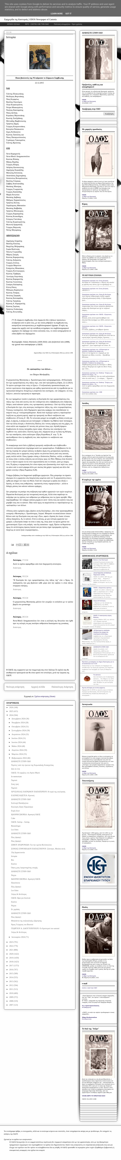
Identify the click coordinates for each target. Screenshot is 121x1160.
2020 (11, 954)
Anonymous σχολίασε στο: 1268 (92, 392)
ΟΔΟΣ (84, 99)
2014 (11, 977)
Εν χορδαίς (15, 909)
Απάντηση (17, 568)
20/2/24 (25, 617)
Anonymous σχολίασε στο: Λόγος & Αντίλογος (96, 294)
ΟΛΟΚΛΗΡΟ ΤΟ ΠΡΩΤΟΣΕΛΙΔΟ (93, 1096)
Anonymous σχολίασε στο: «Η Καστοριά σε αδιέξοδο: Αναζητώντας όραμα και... (95, 350)
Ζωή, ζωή (15, 784)
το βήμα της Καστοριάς (89, 101)
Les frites (14, 830)
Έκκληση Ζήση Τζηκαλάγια (22, 807)
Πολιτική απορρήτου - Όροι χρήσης (68, 24)
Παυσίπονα (15, 883)
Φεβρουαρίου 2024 (19, 758)
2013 (11, 981)
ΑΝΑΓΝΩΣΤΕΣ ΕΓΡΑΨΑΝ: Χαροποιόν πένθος (102, 573)
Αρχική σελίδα (38, 687)
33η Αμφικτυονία (18, 852)
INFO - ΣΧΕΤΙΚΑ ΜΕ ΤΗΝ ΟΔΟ (37, 24)
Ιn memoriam (16, 777)
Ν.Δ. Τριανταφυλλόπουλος (90, 1005)
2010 (11, 993)
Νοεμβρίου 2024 (18, 723)
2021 (11, 950)
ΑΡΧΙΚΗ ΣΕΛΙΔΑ (13, 24)
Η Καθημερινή (86, 1007)
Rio (12, 860)
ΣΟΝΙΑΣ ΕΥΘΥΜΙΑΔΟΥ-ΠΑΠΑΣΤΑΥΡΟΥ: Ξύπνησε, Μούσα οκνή (38, 849)
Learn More (57, 14)
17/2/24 (25, 560)
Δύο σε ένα (15, 769)
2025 (11, 711)
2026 (11, 707)
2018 (11, 962)
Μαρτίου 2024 (17, 754)
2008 (11, 1001)
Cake (13, 818)
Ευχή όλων (15, 811)
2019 (11, 958)
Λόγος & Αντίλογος (18, 894)
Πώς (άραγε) (16, 837)
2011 (11, 989)
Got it (68, 14)
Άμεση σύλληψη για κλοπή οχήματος (93, 687)
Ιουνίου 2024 (17, 742)
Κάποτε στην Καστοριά (100, 560)
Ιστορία (14, 856)
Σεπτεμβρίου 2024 (19, 730)
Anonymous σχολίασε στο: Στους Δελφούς (95, 280)
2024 (11, 715)
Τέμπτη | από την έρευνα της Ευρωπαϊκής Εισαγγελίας (32, 765)
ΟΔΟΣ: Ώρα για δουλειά (20, 898)
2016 (11, 970)
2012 (11, 985)
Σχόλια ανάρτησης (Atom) (44, 696)
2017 (11, 966)
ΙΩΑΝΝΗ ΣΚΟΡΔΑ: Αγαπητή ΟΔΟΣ (25, 814)
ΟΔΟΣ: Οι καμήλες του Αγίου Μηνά (25, 773)
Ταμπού (14, 780)
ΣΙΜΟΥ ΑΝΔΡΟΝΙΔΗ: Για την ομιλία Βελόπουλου (31, 845)
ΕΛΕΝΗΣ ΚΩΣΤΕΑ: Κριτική (22, 795)
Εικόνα (14, 864)
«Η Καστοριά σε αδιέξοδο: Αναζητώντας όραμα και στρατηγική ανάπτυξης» (101, 632)
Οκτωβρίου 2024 (18, 727)
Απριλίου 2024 (18, 750)
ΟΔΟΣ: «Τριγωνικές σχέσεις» (102, 587)
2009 (11, 997)
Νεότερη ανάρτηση (15, 687)
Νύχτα (13, 875)
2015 (11, 973)
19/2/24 (25, 576)
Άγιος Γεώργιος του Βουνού (22, 925)
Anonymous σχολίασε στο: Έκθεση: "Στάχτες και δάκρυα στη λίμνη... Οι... (97, 373)
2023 (11, 942)
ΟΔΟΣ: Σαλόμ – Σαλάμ (20, 822)
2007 (11, 1005)
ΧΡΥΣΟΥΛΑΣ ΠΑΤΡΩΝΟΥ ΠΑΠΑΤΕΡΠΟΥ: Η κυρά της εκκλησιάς (38, 792)
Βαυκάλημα (15, 826)
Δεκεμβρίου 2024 (19, 719)
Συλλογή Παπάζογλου (19, 803)
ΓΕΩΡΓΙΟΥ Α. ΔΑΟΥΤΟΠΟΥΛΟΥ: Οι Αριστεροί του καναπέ (35, 928)
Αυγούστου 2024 (18, 734)
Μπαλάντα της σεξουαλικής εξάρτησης (26, 921)
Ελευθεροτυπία (86, 1019)
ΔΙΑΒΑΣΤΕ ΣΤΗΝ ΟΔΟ (21, 761)
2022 (11, 946)
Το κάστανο (97, 674)
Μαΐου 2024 (17, 746)
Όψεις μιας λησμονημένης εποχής (24, 868)
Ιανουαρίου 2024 (18, 937)
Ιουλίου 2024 (17, 738)
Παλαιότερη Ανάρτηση (62, 687)
